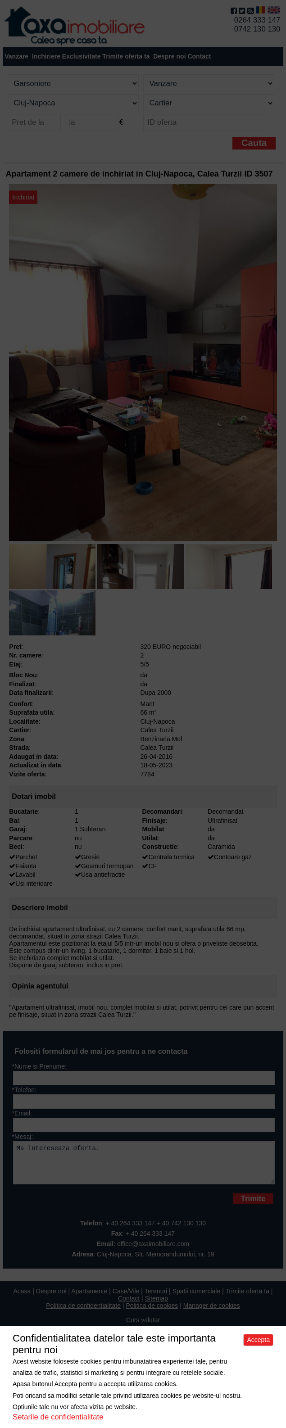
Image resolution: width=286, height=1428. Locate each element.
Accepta (258, 1339)
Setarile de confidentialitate (58, 1417)
